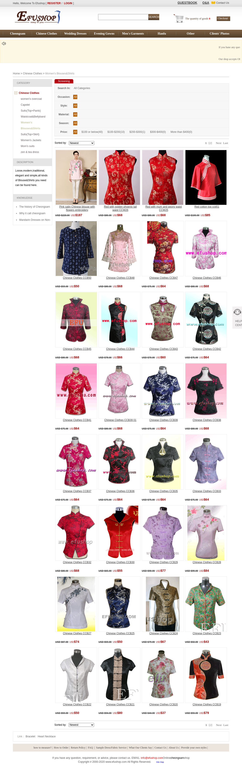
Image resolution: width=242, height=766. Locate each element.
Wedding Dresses (75, 33)
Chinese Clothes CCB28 (207, 562)
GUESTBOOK (187, 2)
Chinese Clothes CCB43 (163, 349)
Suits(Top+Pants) (31, 110)
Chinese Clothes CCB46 (207, 277)
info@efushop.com (152, 757)
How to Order (61, 747)
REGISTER (54, 3)
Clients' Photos (219, 33)
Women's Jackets (31, 140)
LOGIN (68, 3)
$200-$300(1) (137, 131)
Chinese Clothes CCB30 (120, 562)
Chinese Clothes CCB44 (120, 349)
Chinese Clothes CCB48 (120, 277)
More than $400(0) (181, 131)
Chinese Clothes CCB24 (163, 633)
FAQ (90, 747)
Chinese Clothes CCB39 (163, 420)
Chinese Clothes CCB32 (77, 562)
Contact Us (160, 747)
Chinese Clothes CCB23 (207, 633)
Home (16, 73)
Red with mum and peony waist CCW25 (163, 208)
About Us (174, 747)
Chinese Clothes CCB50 (77, 277)
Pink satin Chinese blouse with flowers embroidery (77, 208)
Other (191, 33)
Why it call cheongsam (32, 213)
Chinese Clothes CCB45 (77, 349)
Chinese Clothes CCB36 (120, 491)
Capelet (25, 104)
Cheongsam (17, 33)
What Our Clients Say (140, 747)
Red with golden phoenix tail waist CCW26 (120, 208)
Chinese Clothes (46, 33)
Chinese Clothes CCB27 (77, 633)
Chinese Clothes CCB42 (207, 349)
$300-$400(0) (158, 131)
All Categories (82, 88)
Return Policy (78, 747)
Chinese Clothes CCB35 (163, 491)
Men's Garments (133, 33)
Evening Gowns (104, 33)
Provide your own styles (194, 747)
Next (218, 143)
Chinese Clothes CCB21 (120, 704)
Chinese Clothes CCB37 (77, 491)
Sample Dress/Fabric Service (111, 747)
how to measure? (42, 747)
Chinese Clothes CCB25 (120, 633)
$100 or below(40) (92, 131)
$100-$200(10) (116, 131)
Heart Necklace (47, 736)
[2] (210, 143)
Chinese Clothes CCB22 (77, 704)
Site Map (160, 762)
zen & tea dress (30, 152)
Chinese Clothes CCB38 (207, 420)
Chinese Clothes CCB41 (77, 420)
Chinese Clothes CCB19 (207, 704)
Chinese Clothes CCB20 (163, 704)
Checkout (223, 18)
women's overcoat (31, 98)
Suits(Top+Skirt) (30, 134)
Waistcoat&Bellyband (33, 116)
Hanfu (162, 33)
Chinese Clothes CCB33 (207, 491)
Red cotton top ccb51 (206, 206)
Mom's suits (28, 146)
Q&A (205, 2)
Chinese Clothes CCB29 (163, 562)
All (75, 96)
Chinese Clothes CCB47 (163, 277)
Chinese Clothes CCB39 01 (120, 420)
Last (225, 143)
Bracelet (31, 736)
